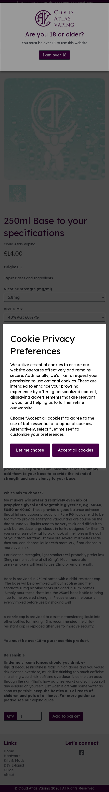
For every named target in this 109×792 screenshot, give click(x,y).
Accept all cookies (75, 450)
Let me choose (30, 450)
